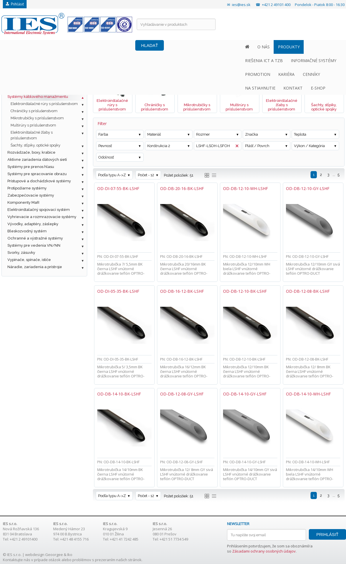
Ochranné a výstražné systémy (35, 238)
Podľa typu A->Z (112, 175)
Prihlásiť (15, 4)
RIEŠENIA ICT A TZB (87, 47)
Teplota (300, 134)
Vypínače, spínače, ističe (29, 260)
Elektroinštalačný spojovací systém (38, 209)
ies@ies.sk (241, 4)
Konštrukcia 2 (158, 146)
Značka (251, 134)
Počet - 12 (146, 175)
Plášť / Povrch (257, 146)
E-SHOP (323, 47)
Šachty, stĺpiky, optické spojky (35, 145)
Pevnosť (105, 146)
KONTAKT (298, 47)
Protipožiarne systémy (27, 188)
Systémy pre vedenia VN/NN (33, 245)
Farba (103, 134)
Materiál (154, 134)
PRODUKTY (49, 47)
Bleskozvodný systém (27, 231)
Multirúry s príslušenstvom (33, 125)
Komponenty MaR (23, 202)
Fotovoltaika (18, 68)
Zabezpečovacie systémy (30, 195)
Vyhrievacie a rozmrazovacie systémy (41, 217)
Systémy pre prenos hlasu (30, 167)
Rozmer (203, 134)
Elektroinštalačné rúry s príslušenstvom (44, 104)
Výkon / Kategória (309, 146)
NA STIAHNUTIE (265, 47)
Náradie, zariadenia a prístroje (34, 267)
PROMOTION (179, 47)
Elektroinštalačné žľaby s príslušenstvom (32, 135)
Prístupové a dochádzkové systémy (39, 181)
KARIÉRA (208, 47)
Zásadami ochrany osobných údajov (264, 551)
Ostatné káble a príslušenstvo (33, 89)
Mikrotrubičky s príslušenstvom (37, 118)
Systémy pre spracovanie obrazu (37, 174)
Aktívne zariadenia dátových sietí (37, 159)
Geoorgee (54, 554)
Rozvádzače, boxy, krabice (31, 152)
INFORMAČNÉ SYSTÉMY (136, 47)
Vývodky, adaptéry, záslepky (32, 224)
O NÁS (24, 47)
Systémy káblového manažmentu (37, 96)
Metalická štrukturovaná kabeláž (36, 75)
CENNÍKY (233, 47)
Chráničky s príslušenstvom (34, 111)
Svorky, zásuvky (21, 252)
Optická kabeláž (22, 82)
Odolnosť (106, 157)
